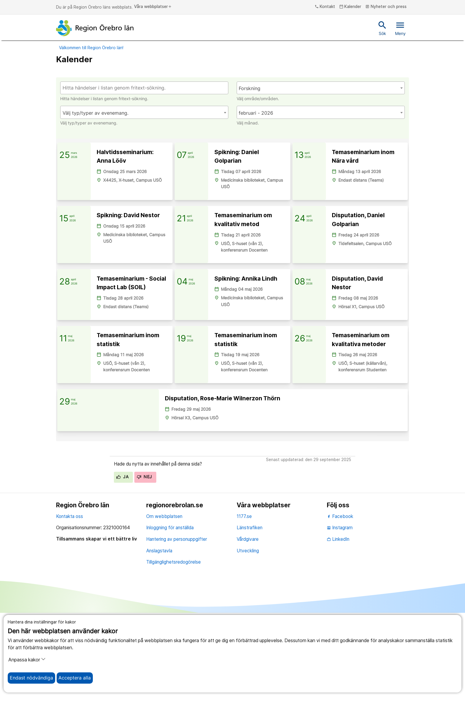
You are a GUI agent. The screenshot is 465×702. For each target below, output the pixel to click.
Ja (122, 566)
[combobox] (321, 87)
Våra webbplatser (153, 7)
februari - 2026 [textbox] (256, 113)
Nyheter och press (386, 7)
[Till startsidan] (95, 28)
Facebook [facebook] (340, 605)
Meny (400, 28)
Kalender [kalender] (350, 7)
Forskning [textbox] (249, 88)
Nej (144, 566)
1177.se (244, 605)
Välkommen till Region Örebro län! (91, 47)
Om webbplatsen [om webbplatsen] (164, 605)
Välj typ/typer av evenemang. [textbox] (95, 113)
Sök (382, 28)
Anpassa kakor (27, 660)
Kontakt (325, 7)
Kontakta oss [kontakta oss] (69, 605)
